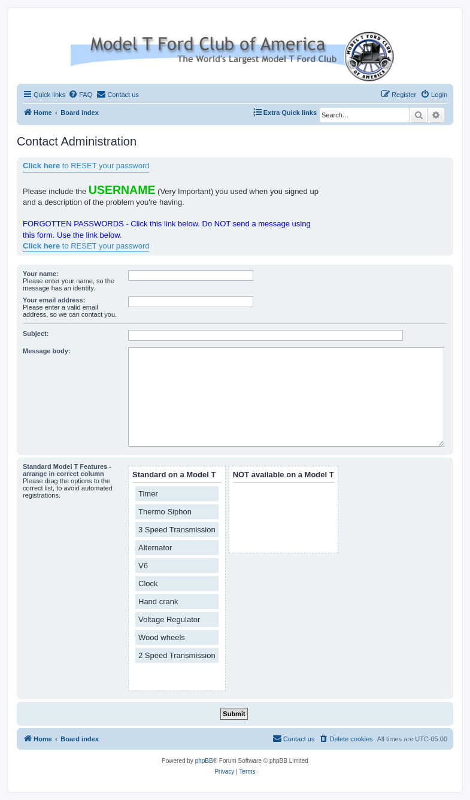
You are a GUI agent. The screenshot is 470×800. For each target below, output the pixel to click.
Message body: (46, 350)
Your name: (41, 273)
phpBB (204, 760)
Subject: (35, 333)
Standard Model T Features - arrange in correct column (67, 470)
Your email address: (54, 300)
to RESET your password (86, 165)
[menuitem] (80, 94)
